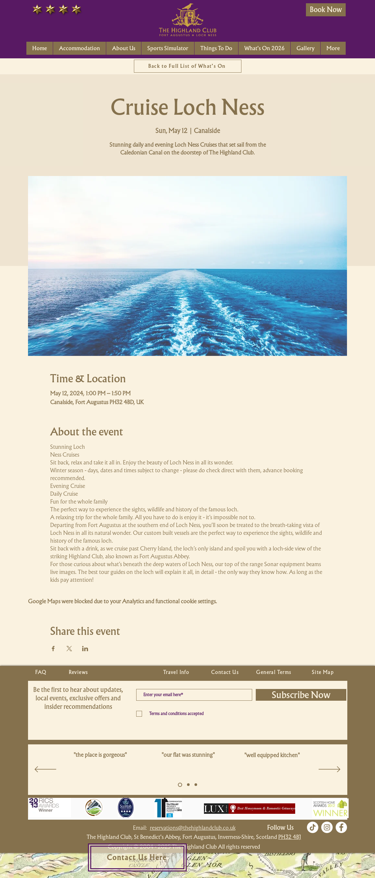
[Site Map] (323, 672)
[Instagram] (327, 827)
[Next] (329, 769)
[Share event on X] (69, 648)
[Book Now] (326, 9)
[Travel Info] (176, 672)
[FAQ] (41, 672)
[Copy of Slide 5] (188, 784)
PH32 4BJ (289, 837)
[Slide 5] (180, 785)
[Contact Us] (225, 672)
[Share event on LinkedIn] (85, 648)
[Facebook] (341, 827)
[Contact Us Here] (137, 857)
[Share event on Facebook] (53, 648)
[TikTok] (312, 827)
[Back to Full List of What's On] (187, 66)
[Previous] (45, 769)
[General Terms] (274, 672)
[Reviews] (79, 672)
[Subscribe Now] (301, 695)
